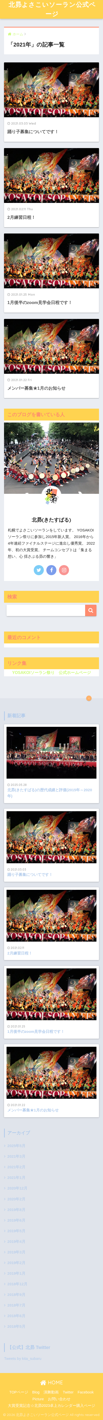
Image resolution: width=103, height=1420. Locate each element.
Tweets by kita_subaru (22, 1359)
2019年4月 (16, 1242)
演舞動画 (51, 1392)
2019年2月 (16, 1263)
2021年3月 (16, 1156)
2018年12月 (17, 1284)
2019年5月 (16, 1231)
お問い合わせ (59, 1399)
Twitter (68, 1392)
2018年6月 (16, 1316)
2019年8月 (16, 1210)
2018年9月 (16, 1295)
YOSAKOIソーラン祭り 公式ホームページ (51, 672)
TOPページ (18, 1392)
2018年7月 (16, 1305)
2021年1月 (16, 1178)
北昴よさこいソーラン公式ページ (52, 9)
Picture (38, 1399)
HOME (51, 1382)
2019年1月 (16, 1273)
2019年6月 (16, 1220)
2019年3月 (16, 1252)
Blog (36, 1392)
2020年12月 (17, 1188)
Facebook (86, 1392)
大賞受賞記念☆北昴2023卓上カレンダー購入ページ (51, 1406)
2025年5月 (16, 1146)
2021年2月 (16, 1167)
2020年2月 (16, 1199)
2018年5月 (16, 1326)
